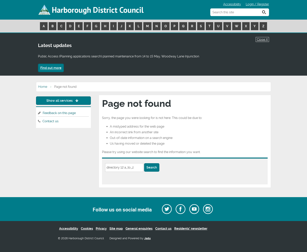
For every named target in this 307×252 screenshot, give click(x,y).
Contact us (50, 121)
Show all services (63, 100)
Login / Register (257, 4)
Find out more (50, 68)
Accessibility (232, 4)
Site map (116, 228)
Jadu (147, 238)
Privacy (101, 228)
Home (42, 87)
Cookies (87, 228)
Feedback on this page (59, 113)
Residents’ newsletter (190, 228)
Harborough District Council (98, 10)
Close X (262, 39)
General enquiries (139, 228)
